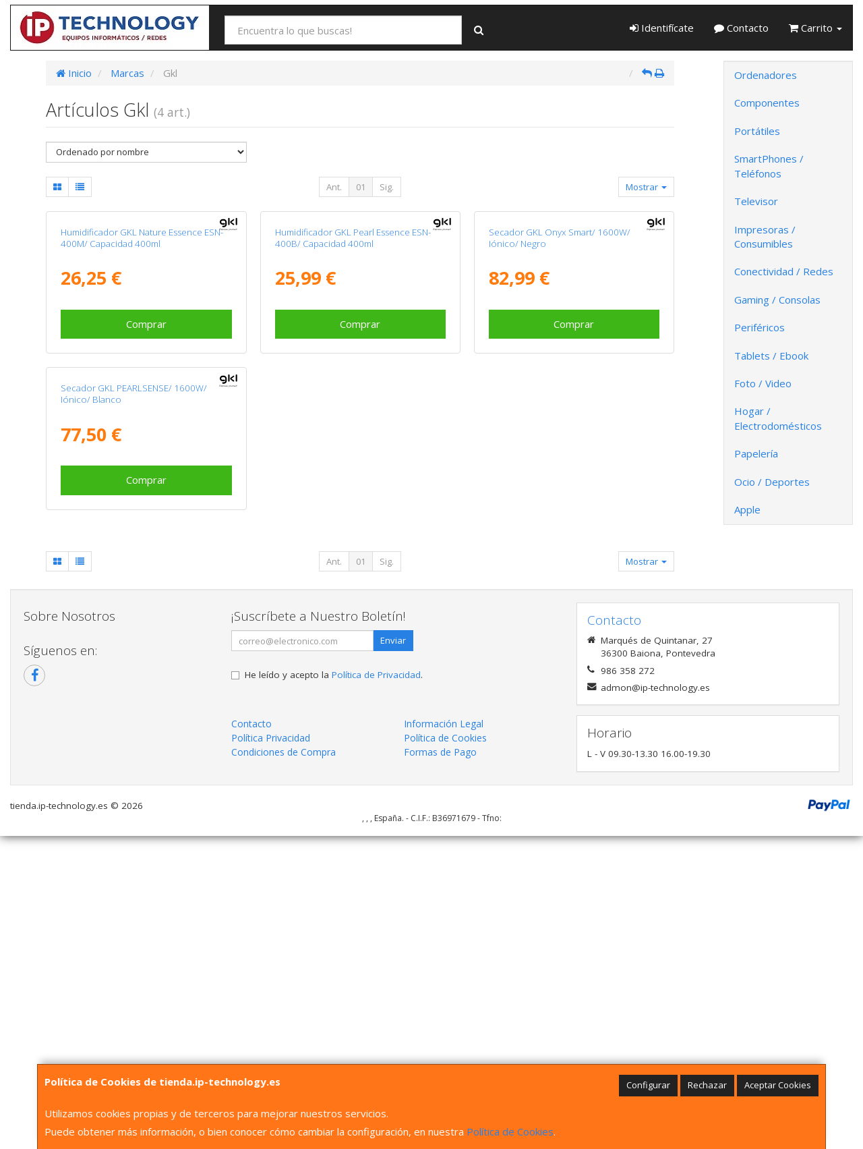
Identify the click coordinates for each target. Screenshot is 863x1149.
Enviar (393, 953)
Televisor (756, 201)
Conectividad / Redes (783, 271)
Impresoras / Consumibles (765, 236)
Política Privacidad (270, 1050)
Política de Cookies (510, 1131)
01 (360, 187)
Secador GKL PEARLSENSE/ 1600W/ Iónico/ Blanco (134, 706)
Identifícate (662, 27)
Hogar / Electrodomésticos (778, 418)
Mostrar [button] (646, 187)
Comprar (146, 479)
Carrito (815, 27)
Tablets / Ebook (771, 355)
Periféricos (759, 327)
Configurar (648, 1085)
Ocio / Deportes (772, 481)
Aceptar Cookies (777, 1085)
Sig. (387, 187)
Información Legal (443, 1036)
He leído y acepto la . (334, 988)
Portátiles (757, 131)
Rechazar (707, 1085)
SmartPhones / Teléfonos (769, 165)
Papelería (756, 453)
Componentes (767, 102)
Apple (747, 509)
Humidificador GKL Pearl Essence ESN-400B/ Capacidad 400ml (353, 393)
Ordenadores (765, 75)
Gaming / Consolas (777, 299)
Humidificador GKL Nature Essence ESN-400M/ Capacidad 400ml (142, 393)
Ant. (334, 187)
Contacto (741, 27)
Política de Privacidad (376, 988)
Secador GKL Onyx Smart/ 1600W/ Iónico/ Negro (559, 393)
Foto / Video (763, 383)
